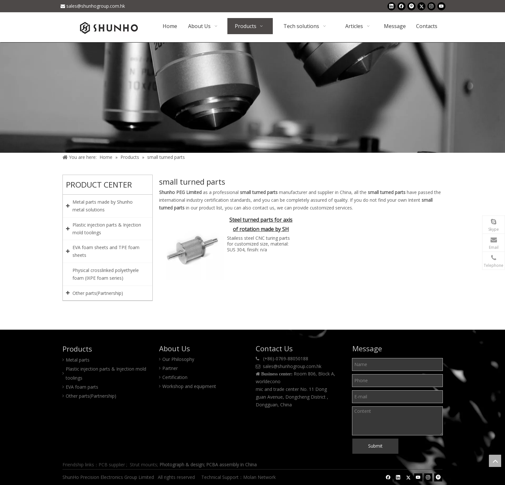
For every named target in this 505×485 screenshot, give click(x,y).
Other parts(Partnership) (91, 396)
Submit (375, 446)
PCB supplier (112, 464)
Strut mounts (143, 464)
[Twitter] (421, 6)
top (495, 461)
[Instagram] (431, 6)
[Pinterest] (411, 6)
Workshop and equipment (189, 386)
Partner (170, 368)
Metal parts (78, 360)
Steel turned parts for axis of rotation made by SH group (260, 225)
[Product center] (252, 97)
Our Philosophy (178, 359)
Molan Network (260, 477)
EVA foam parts (82, 387)
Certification (174, 377)
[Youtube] (441, 6)
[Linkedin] (391, 6)
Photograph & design (181, 464)
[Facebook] (401, 6)
